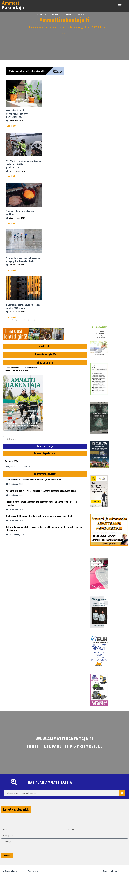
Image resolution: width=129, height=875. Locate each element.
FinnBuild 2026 (11, 461)
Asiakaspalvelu (10, 871)
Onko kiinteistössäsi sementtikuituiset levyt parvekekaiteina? (17, 113)
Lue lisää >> (12, 126)
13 (28, 320)
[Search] (122, 793)
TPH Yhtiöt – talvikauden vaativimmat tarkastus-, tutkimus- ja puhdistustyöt (24, 164)
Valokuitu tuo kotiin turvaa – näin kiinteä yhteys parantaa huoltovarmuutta (41, 491)
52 (35, 320)
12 (24, 320)
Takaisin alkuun (110, 871)
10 (16, 320)
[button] (120, 5)
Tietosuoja (81, 14)
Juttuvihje (56, 14)
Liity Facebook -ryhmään (45, 354)
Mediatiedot (41, 14)
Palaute (69, 14)
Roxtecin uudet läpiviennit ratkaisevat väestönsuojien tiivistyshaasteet (39, 516)
